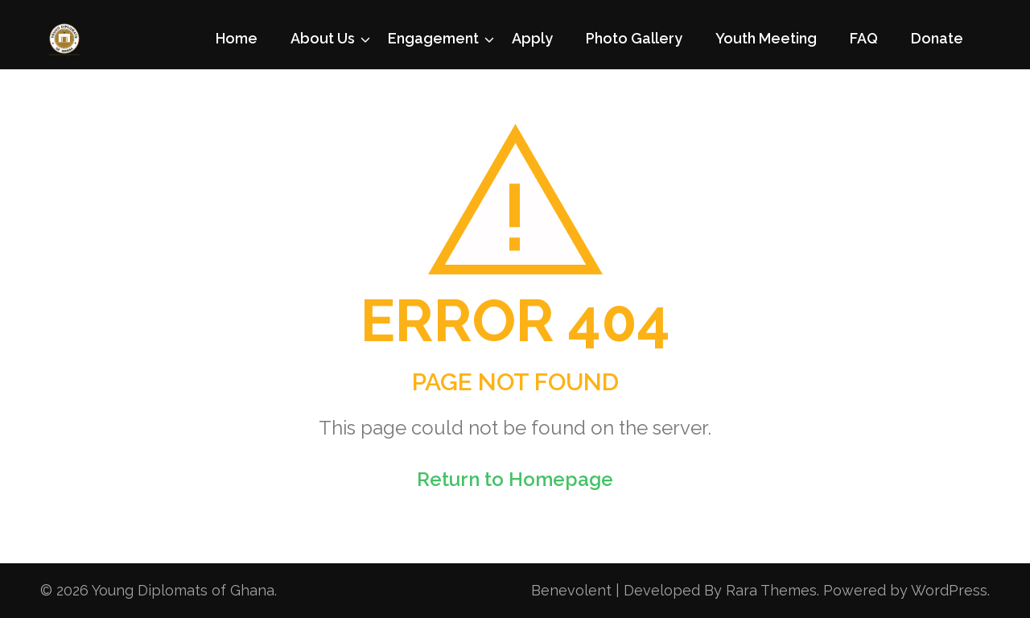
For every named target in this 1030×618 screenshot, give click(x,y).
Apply (532, 38)
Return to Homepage (515, 479)
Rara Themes (771, 590)
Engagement (433, 38)
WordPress (949, 590)
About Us (322, 38)
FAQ (864, 38)
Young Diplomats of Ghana (183, 590)
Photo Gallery (634, 38)
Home (237, 38)
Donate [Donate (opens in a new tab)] (937, 38)
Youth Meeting (766, 38)
